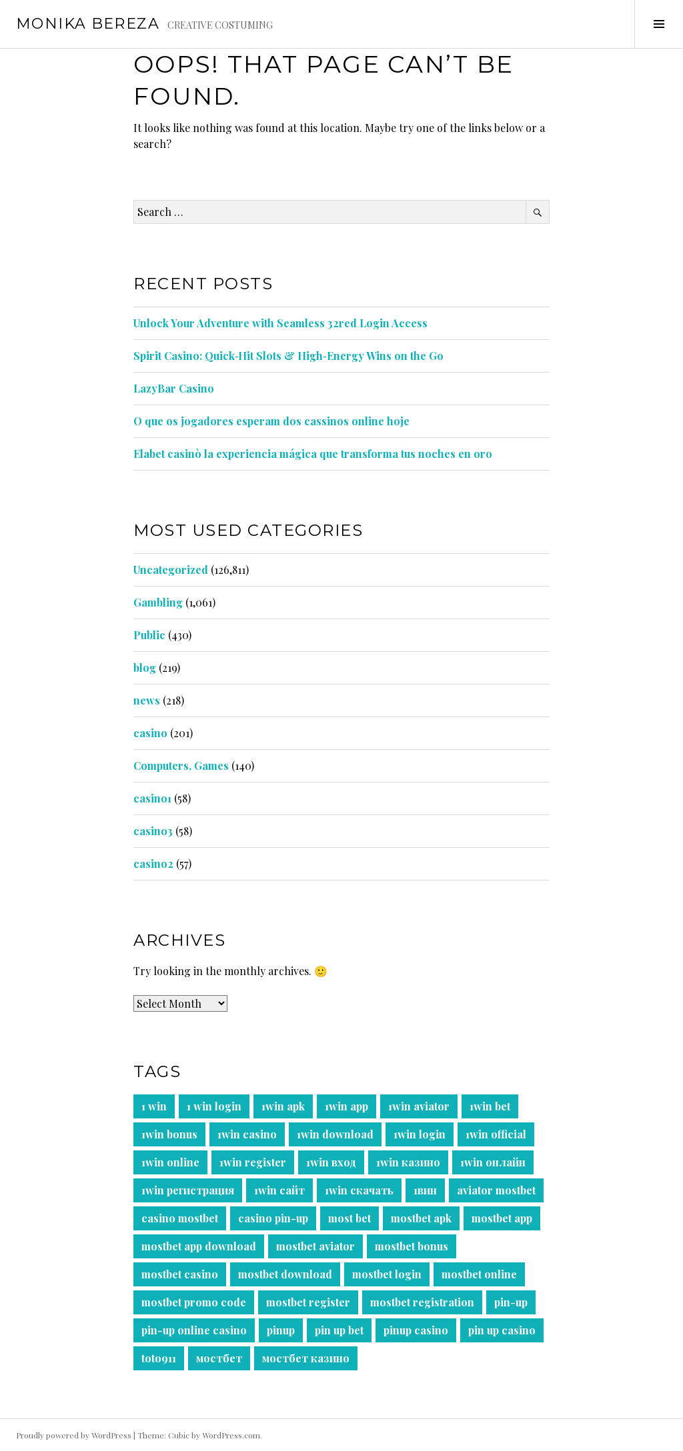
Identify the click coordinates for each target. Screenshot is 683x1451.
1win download (335, 1134)
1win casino (247, 1134)
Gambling (158, 602)
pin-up (511, 1302)
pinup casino (416, 1330)
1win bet (490, 1106)
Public (149, 635)
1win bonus (169, 1134)
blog (144, 668)
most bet (349, 1218)
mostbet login (387, 1274)
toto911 (158, 1358)
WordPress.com (231, 1435)
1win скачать (359, 1190)
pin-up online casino (194, 1330)
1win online (170, 1162)
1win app (346, 1106)
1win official (496, 1134)
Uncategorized (170, 570)
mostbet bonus (411, 1246)
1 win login (214, 1106)
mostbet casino (179, 1274)
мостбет (219, 1358)
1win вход (331, 1162)
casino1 (152, 798)
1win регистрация (187, 1190)
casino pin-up (273, 1218)
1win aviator (419, 1106)
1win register (252, 1162)
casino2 (153, 863)
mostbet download (285, 1274)
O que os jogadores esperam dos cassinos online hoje (271, 421)
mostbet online (479, 1274)
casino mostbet (179, 1218)
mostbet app (502, 1218)
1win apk (283, 1106)
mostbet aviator (315, 1246)
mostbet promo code (193, 1302)
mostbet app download (198, 1246)
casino (150, 733)
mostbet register (308, 1302)
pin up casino (502, 1330)
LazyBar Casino (173, 388)
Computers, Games (181, 765)
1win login (420, 1134)
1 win (154, 1106)
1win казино (408, 1162)
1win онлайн (493, 1162)
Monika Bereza (87, 24)
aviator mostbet (496, 1190)
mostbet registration (422, 1302)
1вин (425, 1190)
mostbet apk (421, 1218)
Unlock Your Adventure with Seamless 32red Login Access (280, 323)
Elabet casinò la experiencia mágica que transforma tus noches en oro (312, 454)
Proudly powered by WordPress (73, 1435)
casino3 (153, 831)
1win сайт (279, 1190)
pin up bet (339, 1330)
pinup (281, 1330)
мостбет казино (306, 1358)
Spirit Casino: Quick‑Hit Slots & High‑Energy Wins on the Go (288, 356)
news (146, 700)
